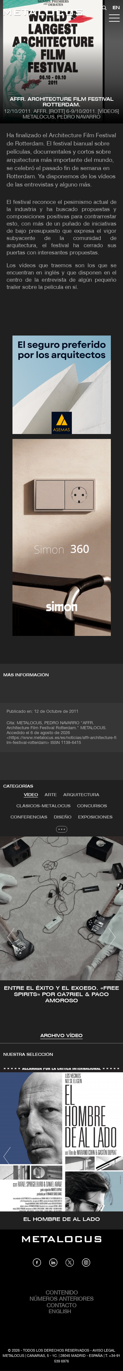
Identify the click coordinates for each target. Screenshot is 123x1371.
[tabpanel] (61, 938)
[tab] (31, 795)
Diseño (63, 817)
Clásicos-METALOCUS (43, 806)
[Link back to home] (43, 13)
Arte (51, 795)
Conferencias (28, 817)
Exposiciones (95, 817)
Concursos (92, 806)
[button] (11, 937)
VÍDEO (31, 795)
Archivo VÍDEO (61, 1036)
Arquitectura (81, 795)
